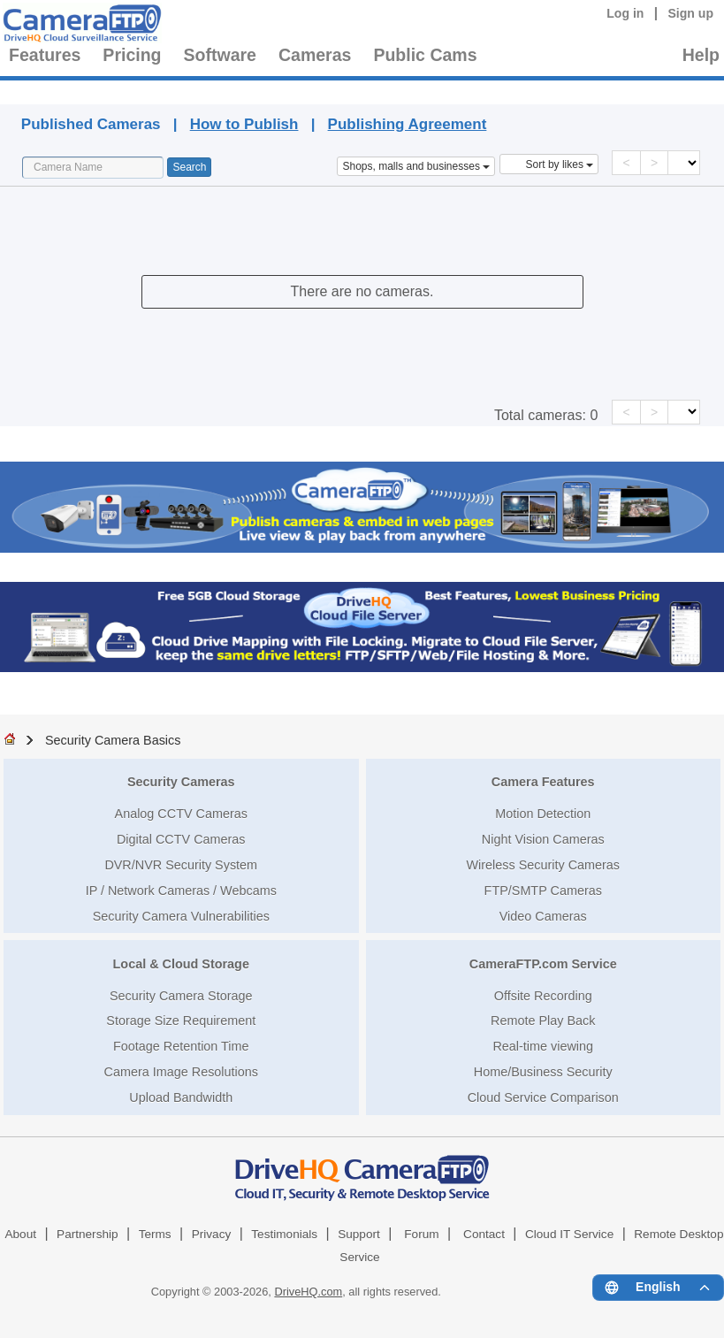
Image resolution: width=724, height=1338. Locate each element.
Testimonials (284, 1234)
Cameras (314, 55)
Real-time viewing (542, 1046)
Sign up (690, 13)
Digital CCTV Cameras (181, 839)
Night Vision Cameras (543, 839)
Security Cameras (181, 782)
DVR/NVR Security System (180, 865)
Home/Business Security (543, 1072)
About (20, 1234)
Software (220, 55)
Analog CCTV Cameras (181, 814)
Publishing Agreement (407, 124)
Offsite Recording (543, 996)
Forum (421, 1234)
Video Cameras (543, 916)
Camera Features (543, 782)
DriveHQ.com (308, 1291)
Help (701, 55)
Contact (484, 1234)
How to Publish (244, 124)
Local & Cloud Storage (181, 964)
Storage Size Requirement (180, 1020)
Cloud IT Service (569, 1234)
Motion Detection (543, 814)
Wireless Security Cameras (543, 865)
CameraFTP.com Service (543, 964)
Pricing (132, 55)
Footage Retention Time (181, 1046)
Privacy (212, 1234)
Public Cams (424, 55)
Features (44, 55)
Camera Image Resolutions (181, 1072)
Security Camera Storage (181, 996)
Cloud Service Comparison (543, 1097)
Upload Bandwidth (180, 1097)
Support (359, 1234)
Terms (155, 1234)
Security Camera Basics (113, 740)
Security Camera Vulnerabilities (181, 916)
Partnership (87, 1234)
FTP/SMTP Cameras (543, 890)
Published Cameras (411, 89)
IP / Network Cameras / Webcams (181, 890)
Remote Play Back (543, 1020)
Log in (625, 13)
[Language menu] (658, 1287)
